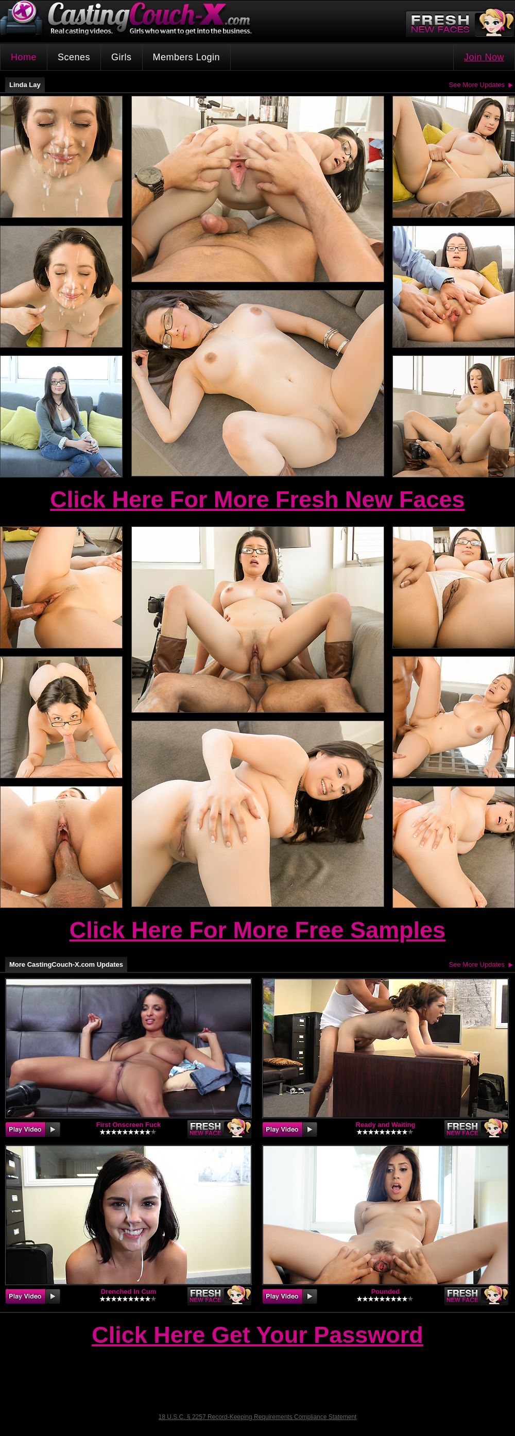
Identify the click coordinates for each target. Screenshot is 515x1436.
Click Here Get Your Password (257, 1335)
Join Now (484, 57)
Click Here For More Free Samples (257, 930)
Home (24, 57)
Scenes (74, 57)
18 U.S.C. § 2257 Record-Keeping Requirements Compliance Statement (258, 1417)
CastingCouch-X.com (129, 20)
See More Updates (477, 85)
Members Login (186, 57)
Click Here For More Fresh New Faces (257, 499)
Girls (121, 57)
